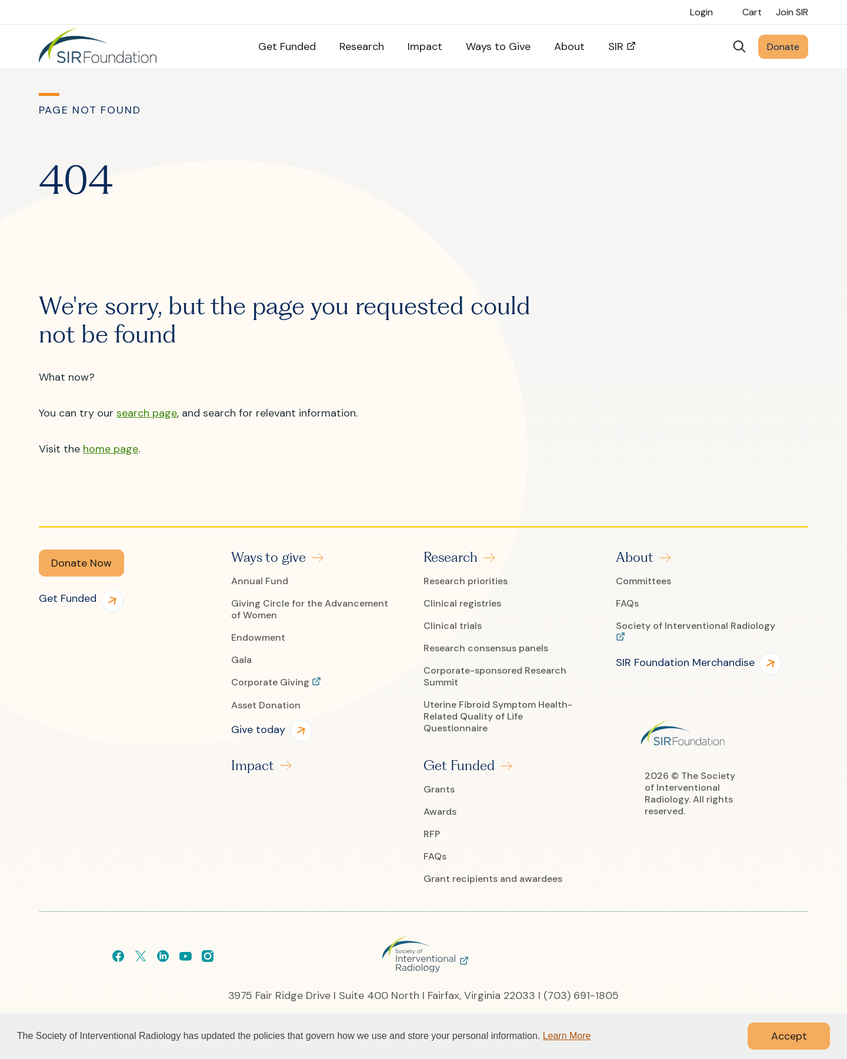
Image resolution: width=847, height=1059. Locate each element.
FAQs (435, 856)
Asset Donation (266, 705)
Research (451, 557)
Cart (752, 12)
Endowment (258, 638)
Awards (440, 812)
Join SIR (792, 12)
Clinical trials (453, 626)
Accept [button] (789, 1036)
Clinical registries (462, 604)
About (634, 557)
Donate (783, 47)
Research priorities (466, 581)
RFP (432, 834)
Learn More (567, 1036)
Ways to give (268, 557)
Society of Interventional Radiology (695, 626)
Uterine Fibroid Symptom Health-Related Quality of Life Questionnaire (498, 716)
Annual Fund (259, 581)
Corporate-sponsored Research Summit (495, 676)
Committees (643, 581)
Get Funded (459, 765)
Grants (439, 789)
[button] (81, 563)
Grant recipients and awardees (493, 879)
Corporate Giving (271, 682)
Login (701, 12)
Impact (252, 765)
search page (146, 413)
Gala (241, 660)
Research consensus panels (486, 648)
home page (110, 449)
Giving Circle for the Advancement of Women (309, 609)
